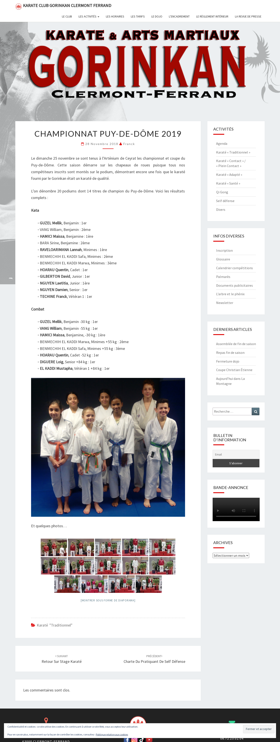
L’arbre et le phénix (230, 294)
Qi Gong (222, 192)
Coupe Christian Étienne (234, 370)
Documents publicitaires (234, 285)
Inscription (224, 250)
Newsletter (224, 302)
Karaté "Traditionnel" (54, 625)
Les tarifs (138, 16)
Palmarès (223, 276)
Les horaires (115, 16)
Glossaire (223, 259)
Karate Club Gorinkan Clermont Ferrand (63, 6)
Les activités (89, 16)
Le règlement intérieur (212, 16)
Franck (129, 144)
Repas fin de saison (230, 352)
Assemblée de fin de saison (236, 344)
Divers (220, 209)
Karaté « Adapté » (229, 174)
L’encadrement (179, 16)
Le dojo (156, 16)
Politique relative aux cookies (112, 734)
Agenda (221, 143)
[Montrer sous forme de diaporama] (108, 600)
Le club (67, 16)
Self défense (225, 201)
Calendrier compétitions (234, 268)
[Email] (236, 454)
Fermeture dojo (227, 361)
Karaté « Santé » (228, 183)
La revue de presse (248, 16)
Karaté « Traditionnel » (233, 152)
